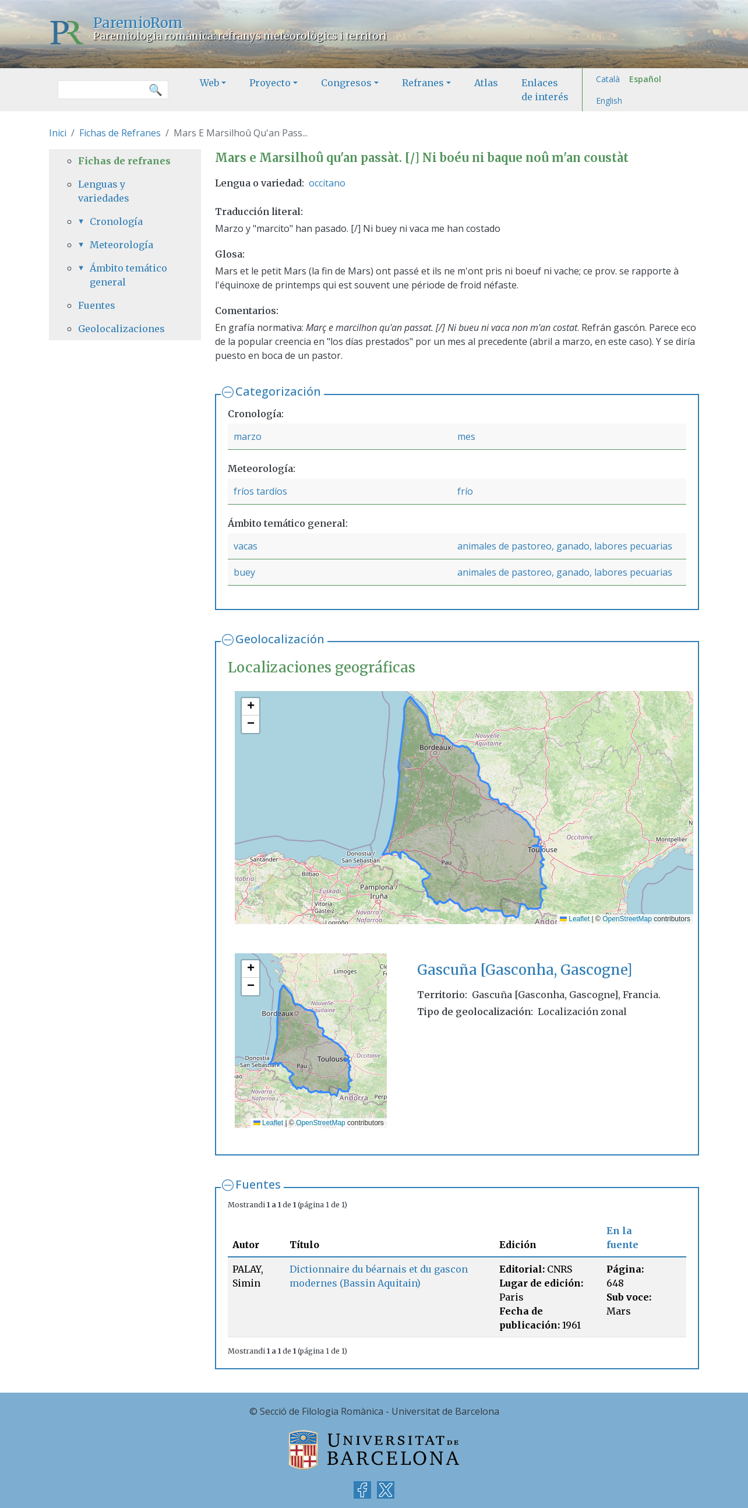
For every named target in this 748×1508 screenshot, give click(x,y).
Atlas (486, 83)
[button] (250, 707)
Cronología (116, 221)
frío (465, 491)
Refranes (423, 83)
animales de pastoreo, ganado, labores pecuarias (564, 546)
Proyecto (270, 83)
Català (608, 78)
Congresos (346, 83)
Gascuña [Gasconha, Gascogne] (524, 970)
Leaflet (575, 919)
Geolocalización (279, 639)
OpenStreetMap (627, 919)
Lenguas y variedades (103, 191)
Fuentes (258, 1184)
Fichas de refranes (124, 161)
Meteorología (121, 245)
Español (645, 78)
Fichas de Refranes (120, 132)
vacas (245, 546)
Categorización (278, 391)
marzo (248, 436)
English (609, 100)
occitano (327, 183)
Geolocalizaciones (121, 328)
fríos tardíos (260, 491)
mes (466, 436)
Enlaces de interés (545, 90)
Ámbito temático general (128, 275)
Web (209, 83)
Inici (57, 132)
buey (244, 572)
